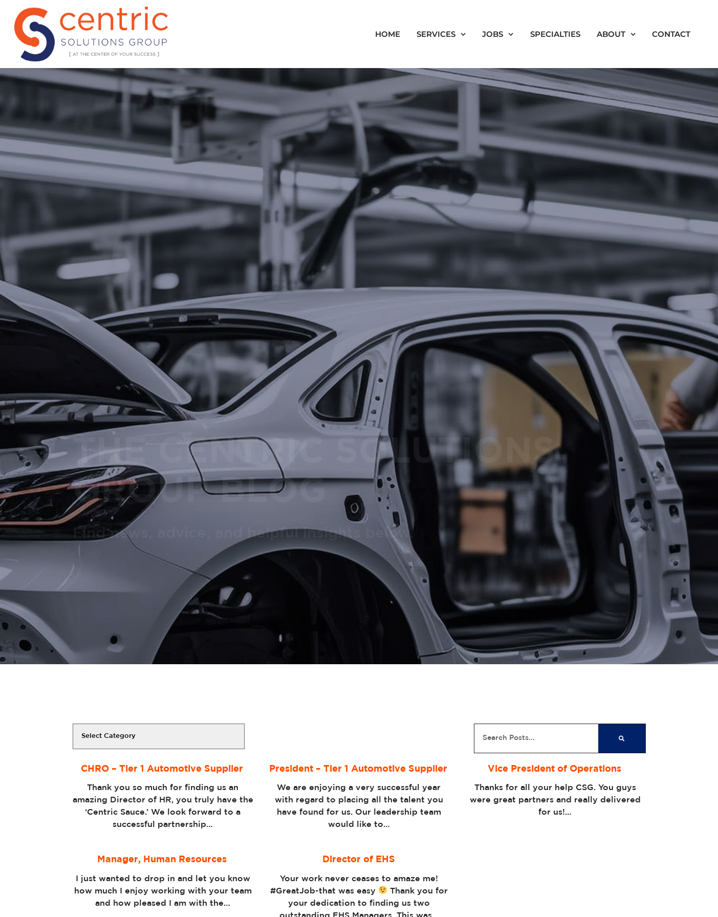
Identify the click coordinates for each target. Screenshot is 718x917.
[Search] (621, 738)
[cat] (159, 736)
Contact (671, 34)
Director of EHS (358, 860)
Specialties (555, 34)
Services (441, 34)
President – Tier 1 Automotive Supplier (359, 769)
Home (387, 34)
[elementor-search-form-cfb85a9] (536, 738)
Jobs (497, 34)
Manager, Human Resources (162, 860)
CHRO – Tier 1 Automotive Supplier (163, 769)
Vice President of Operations (555, 769)
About (616, 34)
